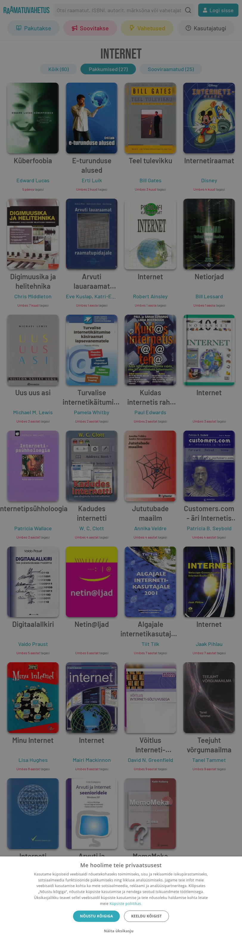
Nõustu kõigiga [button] (96, 916)
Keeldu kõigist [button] (146, 916)
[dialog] (121, 899)
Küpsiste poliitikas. (125, 903)
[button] (121, 931)
